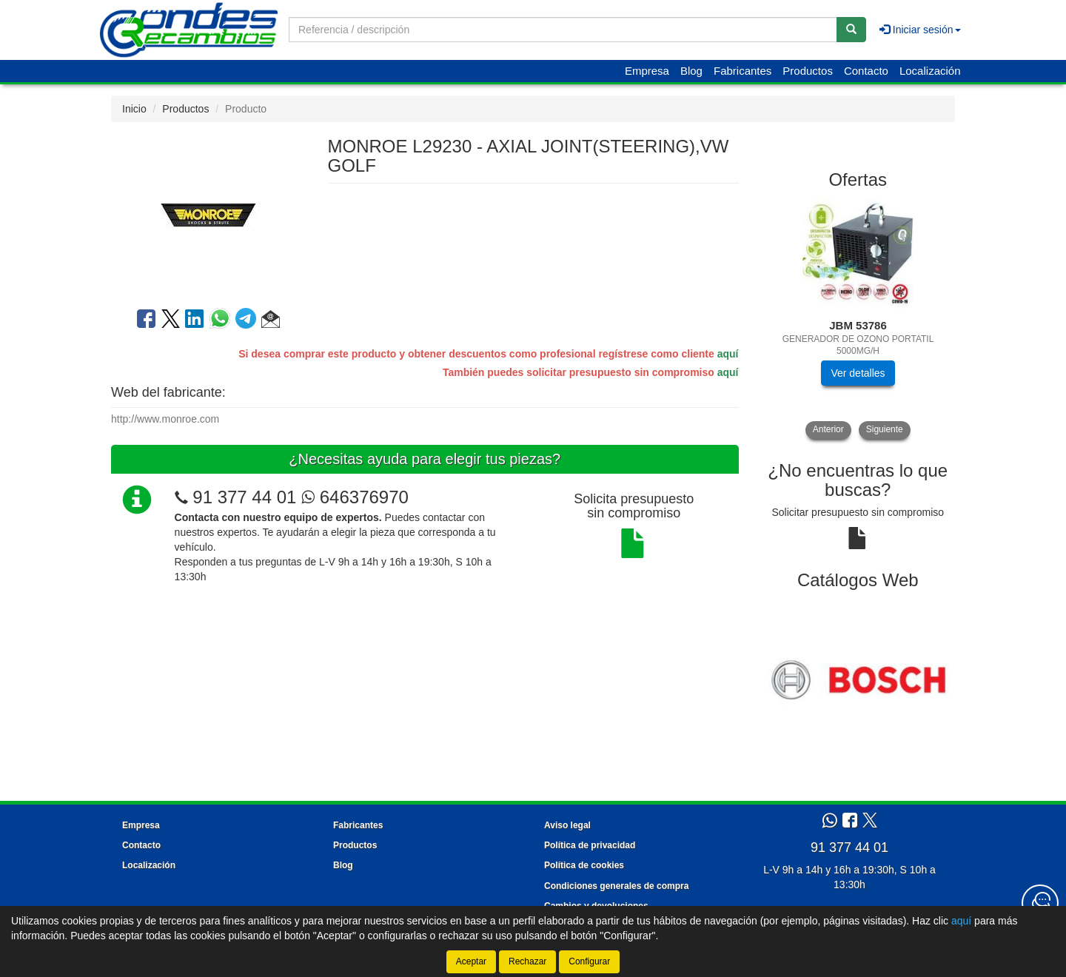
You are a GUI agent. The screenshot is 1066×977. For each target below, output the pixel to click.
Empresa (647, 70)
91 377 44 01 (244, 497)
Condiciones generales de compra (616, 886)
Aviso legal (567, 825)
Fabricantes (742, 70)
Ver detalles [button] (858, 373)
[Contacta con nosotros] (1040, 902)
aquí (728, 354)
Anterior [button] (828, 429)
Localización (930, 70)
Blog (691, 70)
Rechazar (527, 961)
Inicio (134, 109)
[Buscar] (851, 29)
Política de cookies (584, 865)
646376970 (355, 497)
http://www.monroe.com (165, 419)
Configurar (589, 961)
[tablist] (858, 319)
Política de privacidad (589, 845)
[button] (270, 321)
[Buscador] (563, 29)
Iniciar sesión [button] (920, 30)
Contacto (866, 70)
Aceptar (471, 961)
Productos (807, 70)
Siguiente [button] (884, 429)
